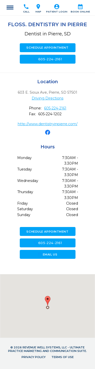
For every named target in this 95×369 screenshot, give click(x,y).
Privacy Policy (34, 357)
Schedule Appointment (47, 47)
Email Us (47, 254)
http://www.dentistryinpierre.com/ (48, 124)
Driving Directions (47, 98)
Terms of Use (62, 357)
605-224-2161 (47, 59)
